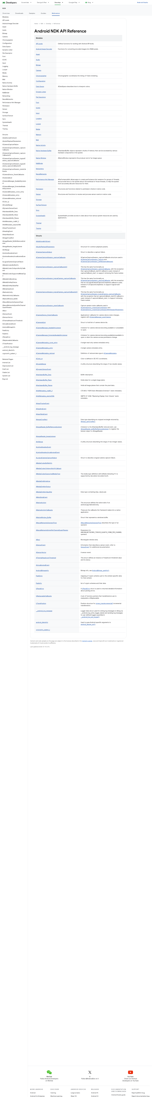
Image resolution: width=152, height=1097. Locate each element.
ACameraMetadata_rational (45, 353)
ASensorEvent (40, 545)
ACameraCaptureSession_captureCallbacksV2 (51, 267)
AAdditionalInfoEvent (43, 241)
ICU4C (38, 108)
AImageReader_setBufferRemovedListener (95, 429)
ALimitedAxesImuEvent (43, 447)
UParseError (40, 589)
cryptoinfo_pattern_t (43, 630)
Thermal (38, 223)
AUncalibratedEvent (42, 565)
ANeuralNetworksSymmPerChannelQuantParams (52, 530)
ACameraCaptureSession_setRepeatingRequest (97, 261)
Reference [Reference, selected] (56, 13)
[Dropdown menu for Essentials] (32, 2)
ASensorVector (41, 552)
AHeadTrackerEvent (42, 403)
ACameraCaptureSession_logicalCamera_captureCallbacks (56, 278)
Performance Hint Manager (45, 179)
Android (32, 1093)
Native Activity (41, 145)
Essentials (25, 2)
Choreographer (41, 76)
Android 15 (94, 1093)
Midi (37, 140)
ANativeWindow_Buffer (43, 517)
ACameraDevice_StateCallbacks (47, 315)
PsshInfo (39, 583)
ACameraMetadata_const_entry (46, 343)
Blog (89, 2)
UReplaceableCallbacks (44, 596)
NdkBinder (39, 163)
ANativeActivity (41, 503)
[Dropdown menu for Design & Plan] (49, 2)
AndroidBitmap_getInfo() (100, 570)
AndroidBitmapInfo (42, 570)
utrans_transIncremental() (104, 603)
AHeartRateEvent (42, 414)
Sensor (38, 194)
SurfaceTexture (41, 205)
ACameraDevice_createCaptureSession (94, 308)
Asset (38, 54)
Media (38, 129)
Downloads (19, 13)
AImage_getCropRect (88, 422)
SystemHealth (40, 216)
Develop (48, 23)
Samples (32, 13)
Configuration (40, 81)
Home (36, 23)
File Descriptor (41, 97)
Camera (38, 70)
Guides (43, 13)
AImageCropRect (41, 419)
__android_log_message (44, 611)
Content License (87, 641)
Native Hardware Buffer (43, 151)
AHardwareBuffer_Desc (43, 375)
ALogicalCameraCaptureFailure (46, 458)
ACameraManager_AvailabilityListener (48, 328)
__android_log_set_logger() (90, 617)
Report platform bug (138, 1093)
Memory (38, 135)
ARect (38, 540)
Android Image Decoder (44, 49)
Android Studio (142, 2)
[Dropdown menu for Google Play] (80, 2)
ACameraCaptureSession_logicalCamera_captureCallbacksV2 (56, 292)
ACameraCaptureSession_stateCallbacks (50, 306)
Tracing (38, 228)
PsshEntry (39, 576)
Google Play (73, 2)
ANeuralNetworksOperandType (46, 523)
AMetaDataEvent (41, 497)
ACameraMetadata (110, 353)
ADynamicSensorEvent (43, 369)
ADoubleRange (41, 364)
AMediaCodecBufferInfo (44, 463)
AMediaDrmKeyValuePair (44, 492)
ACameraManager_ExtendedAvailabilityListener (51, 335)
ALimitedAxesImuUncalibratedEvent (48, 452)
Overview (6, 13)
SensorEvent (85, 547)
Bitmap (38, 65)
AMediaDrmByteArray (43, 481)
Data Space (40, 86)
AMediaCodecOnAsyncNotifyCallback (48, 468)
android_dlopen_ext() (88, 624)
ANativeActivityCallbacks (44, 510)
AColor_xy (39, 359)
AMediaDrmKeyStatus (43, 487)
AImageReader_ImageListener (46, 436)
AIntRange (39, 442)
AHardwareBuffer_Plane (44, 380)
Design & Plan (42, 2)
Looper (38, 124)
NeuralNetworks (41, 174)
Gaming (53, 1093)
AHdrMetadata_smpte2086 (45, 396)
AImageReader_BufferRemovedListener (49, 427)
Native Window (41, 158)
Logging (39, 119)
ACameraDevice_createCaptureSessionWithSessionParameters (102, 310)
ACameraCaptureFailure (44, 252)
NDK (4, 8)
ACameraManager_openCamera (100, 317)
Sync (37, 210)
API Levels (39, 44)
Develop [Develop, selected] (58, 2)
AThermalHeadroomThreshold (46, 558)
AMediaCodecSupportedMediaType (48, 474)
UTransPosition (41, 603)
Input (37, 113)
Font (37, 102)
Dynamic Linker (41, 92)
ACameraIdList (41, 322)
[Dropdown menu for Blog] (93, 2)
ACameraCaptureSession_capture (92, 259)
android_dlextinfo (42, 622)
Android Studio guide (118, 1095)
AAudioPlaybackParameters (45, 247)
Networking (40, 169)
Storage (39, 200)
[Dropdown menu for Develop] (63, 2)
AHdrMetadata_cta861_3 (44, 391)
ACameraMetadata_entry (44, 348)
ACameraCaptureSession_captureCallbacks (50, 257)
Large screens (75, 1093)
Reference (57, 23)
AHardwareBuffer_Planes (44, 385)
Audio (38, 60)
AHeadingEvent (41, 409)
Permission (39, 189)
